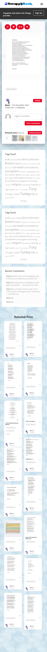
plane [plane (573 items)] (22, 177)
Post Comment (33, 123)
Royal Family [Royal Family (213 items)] (26, 185)
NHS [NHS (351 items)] (16, 178)
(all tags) (23, 201)
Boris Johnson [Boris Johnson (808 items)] (30, 159)
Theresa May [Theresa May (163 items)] (24, 190)
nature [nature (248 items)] (11, 178)
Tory (8, 434)
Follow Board (35, 133)
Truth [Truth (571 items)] (16, 194)
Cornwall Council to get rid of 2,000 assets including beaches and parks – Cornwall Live (23, 291)
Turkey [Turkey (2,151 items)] (25, 194)
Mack (12, 354)
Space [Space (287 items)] (12, 189)
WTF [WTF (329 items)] (12, 197)
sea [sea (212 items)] (39, 185)
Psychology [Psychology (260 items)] (32, 181)
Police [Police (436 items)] (29, 177)
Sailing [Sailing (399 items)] (34, 184)
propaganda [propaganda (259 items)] (23, 181)
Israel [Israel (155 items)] (37, 172)
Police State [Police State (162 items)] (36, 178)
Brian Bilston (11, 89)
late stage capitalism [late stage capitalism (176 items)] (29, 175)
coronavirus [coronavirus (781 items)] (31, 167)
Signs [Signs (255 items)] (7, 189)
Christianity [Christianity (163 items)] (32, 164)
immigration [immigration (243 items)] (30, 172)
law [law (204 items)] (38, 175)
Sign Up (38, 13)
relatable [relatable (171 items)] (8, 185)
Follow (37, 100)
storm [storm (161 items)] (17, 190)
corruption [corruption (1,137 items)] (12, 171)
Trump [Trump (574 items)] (9, 194)
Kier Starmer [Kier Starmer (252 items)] (10, 175)
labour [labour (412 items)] (18, 174)
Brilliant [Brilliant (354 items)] (17, 163)
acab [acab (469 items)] (7, 159)
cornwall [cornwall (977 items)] (18, 167)
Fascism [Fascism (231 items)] (22, 172)
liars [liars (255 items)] (6, 178)
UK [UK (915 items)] (33, 194)
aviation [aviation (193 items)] (13, 160)
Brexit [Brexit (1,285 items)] (9, 163)
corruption (10, 431)
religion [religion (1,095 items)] (16, 184)
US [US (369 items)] (36, 194)
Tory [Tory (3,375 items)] (33, 188)
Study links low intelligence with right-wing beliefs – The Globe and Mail (22, 283)
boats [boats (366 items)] (19, 159)
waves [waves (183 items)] (7, 198)
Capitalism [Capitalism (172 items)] (24, 164)
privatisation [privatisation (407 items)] (11, 180)
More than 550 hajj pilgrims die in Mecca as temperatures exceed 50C (22, 277)
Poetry (21, 133)
